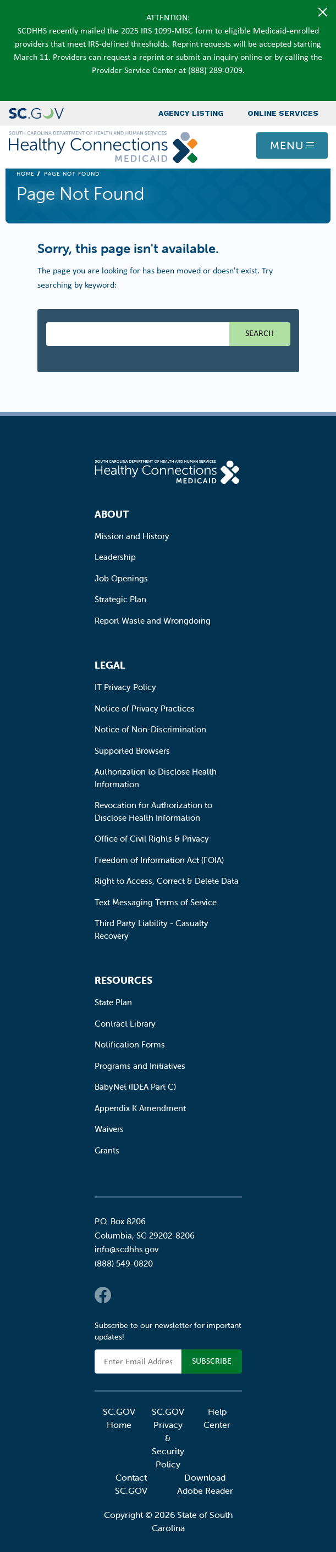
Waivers (109, 1129)
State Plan (113, 1002)
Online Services (282, 113)
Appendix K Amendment (140, 1108)
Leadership (115, 557)
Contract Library (125, 1023)
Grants (107, 1150)
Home (25, 173)
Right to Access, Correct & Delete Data (167, 881)
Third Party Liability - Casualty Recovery (151, 929)
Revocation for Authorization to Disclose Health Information (153, 811)
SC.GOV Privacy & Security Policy (168, 1438)
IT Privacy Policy (125, 687)
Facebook (103, 1295)
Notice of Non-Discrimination (150, 729)
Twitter (125, 1295)
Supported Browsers (132, 751)
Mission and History (132, 536)
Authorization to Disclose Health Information (156, 777)
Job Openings (121, 578)
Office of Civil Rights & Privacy (152, 838)
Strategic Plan (120, 599)
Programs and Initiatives (140, 1066)
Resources (123, 980)
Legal (110, 665)
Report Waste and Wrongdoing (153, 620)
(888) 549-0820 (124, 1263)
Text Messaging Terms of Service (156, 902)
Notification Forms (130, 1044)
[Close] (322, 12)
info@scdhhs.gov (126, 1249)
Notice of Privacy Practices (145, 708)
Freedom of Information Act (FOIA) (159, 860)
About (112, 514)
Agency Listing (190, 113)
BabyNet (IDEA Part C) (135, 1087)
